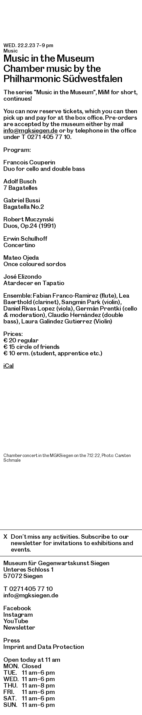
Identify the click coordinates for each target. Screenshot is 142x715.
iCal (8, 365)
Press (11, 640)
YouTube (15, 620)
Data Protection (61, 646)
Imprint (13, 646)
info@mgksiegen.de (30, 130)
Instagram (18, 614)
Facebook (17, 608)
